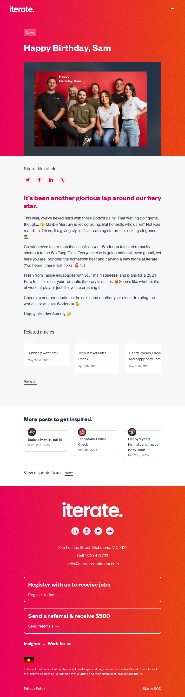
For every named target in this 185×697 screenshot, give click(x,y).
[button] (173, 9)
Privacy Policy (34, 688)
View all (30, 381)
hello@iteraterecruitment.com (92, 564)
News (30, 32)
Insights (32, 643)
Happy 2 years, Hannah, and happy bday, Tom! (147, 356)
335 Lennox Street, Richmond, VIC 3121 (92, 547)
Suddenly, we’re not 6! (44, 353)
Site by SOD (152, 688)
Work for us (59, 643)
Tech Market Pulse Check (92, 356)
